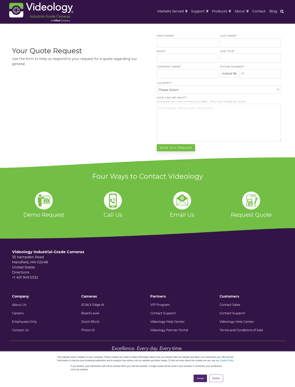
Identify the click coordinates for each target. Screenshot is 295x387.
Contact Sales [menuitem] (230, 305)
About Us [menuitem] (19, 305)
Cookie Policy (226, 360)
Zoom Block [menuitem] (90, 321)
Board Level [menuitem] (90, 313)
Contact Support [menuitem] (163, 313)
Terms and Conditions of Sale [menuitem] (241, 330)
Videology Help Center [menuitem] (167, 321)
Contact (259, 11)
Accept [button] (200, 378)
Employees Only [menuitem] (24, 321)
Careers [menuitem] (18, 313)
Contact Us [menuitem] (20, 330)
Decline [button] (216, 378)
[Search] (282, 12)
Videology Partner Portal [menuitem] (169, 330)
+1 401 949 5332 (25, 277)
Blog (273, 11)
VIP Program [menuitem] (160, 305)
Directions (20, 272)
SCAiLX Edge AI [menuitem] (92, 305)
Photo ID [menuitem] (88, 330)
